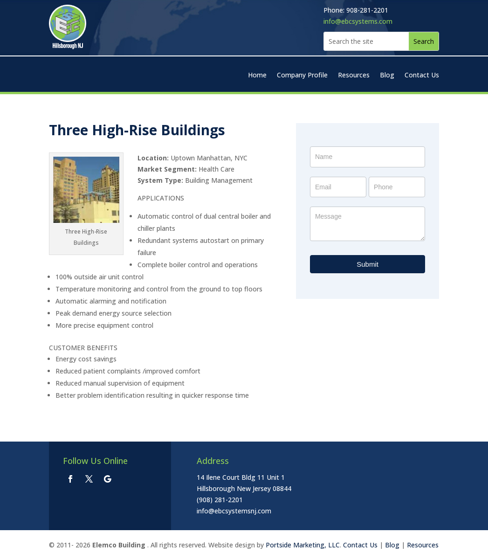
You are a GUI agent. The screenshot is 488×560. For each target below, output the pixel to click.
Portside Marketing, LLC (303, 544)
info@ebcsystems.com (357, 21)
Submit (367, 264)
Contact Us (422, 75)
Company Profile (302, 75)
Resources (354, 75)
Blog (387, 75)
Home (257, 75)
